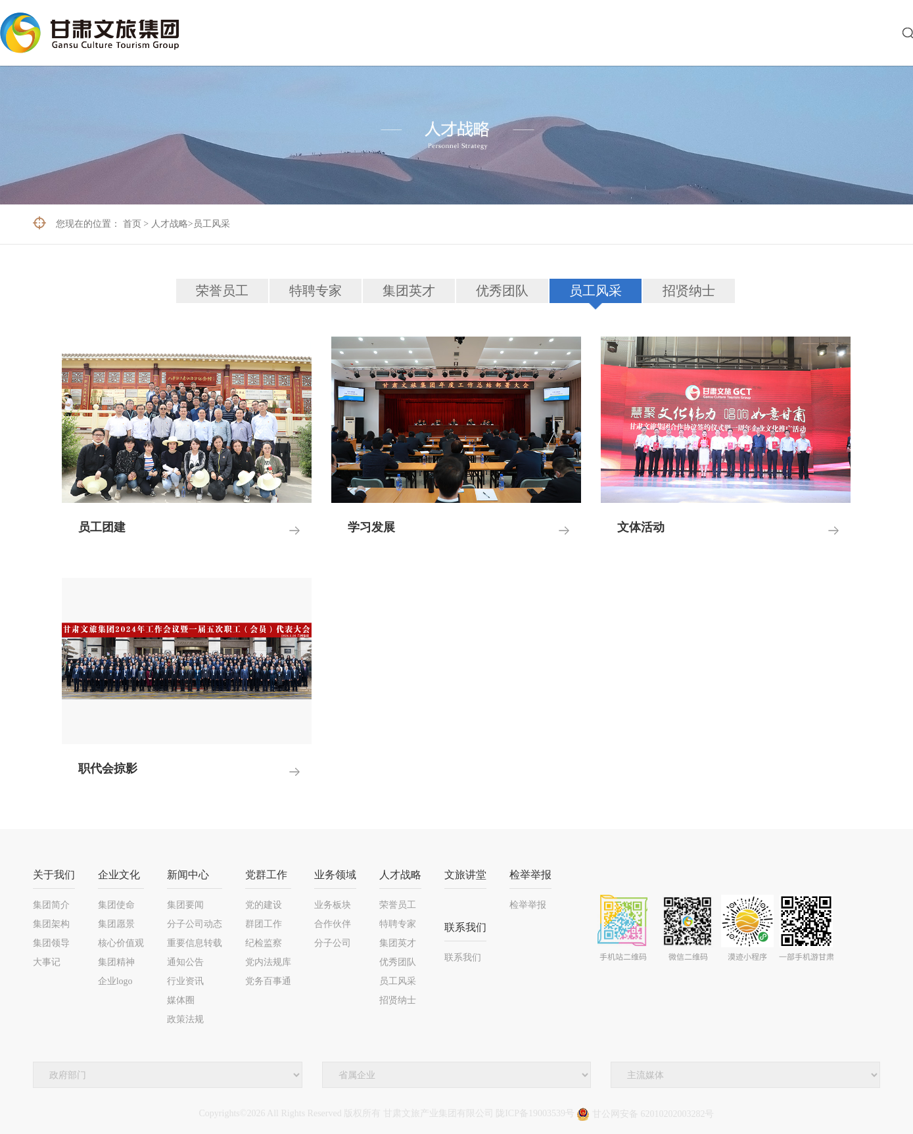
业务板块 (332, 905)
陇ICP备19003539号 (535, 1114)
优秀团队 (502, 290)
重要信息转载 (194, 943)
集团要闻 (185, 905)
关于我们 (54, 874)
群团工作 (263, 924)
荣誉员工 (222, 290)
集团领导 (51, 943)
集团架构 (51, 924)
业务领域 (335, 874)
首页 (132, 224)
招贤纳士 (689, 290)
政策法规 (185, 1019)
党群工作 (266, 874)
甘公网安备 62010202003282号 (645, 1114)
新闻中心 (188, 874)
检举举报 (530, 874)
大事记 (46, 962)
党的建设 (263, 905)
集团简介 (51, 905)
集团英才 (409, 290)
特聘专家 (315, 290)
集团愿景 (116, 924)
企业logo (115, 981)
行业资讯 (185, 981)
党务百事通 (268, 981)
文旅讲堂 (465, 874)
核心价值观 (121, 943)
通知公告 (185, 962)
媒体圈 (181, 1000)
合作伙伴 (332, 924)
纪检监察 (263, 943)
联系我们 (465, 927)
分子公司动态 (194, 924)
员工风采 (211, 224)
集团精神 (116, 962)
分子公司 (332, 943)
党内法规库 (268, 962)
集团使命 (116, 905)
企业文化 (119, 874)
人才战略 (169, 224)
